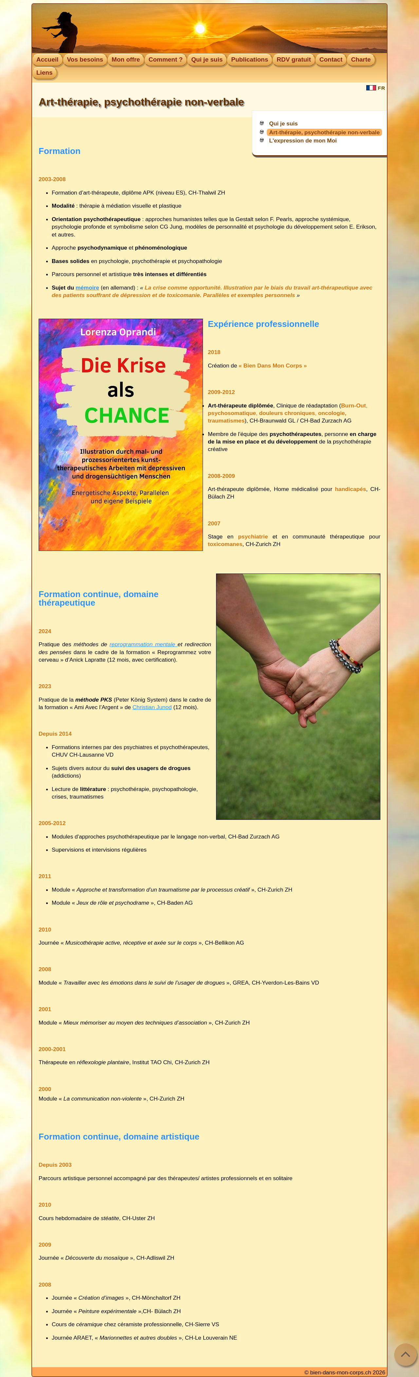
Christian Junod (152, 707)
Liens (44, 72)
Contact (331, 59)
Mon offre (126, 59)
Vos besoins (85, 59)
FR (375, 88)
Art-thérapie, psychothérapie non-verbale (324, 132)
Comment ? (166, 59)
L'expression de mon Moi (303, 140)
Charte (361, 59)
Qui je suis (207, 59)
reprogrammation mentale (144, 644)
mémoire (87, 287)
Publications (249, 59)
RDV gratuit (294, 59)
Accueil (47, 59)
